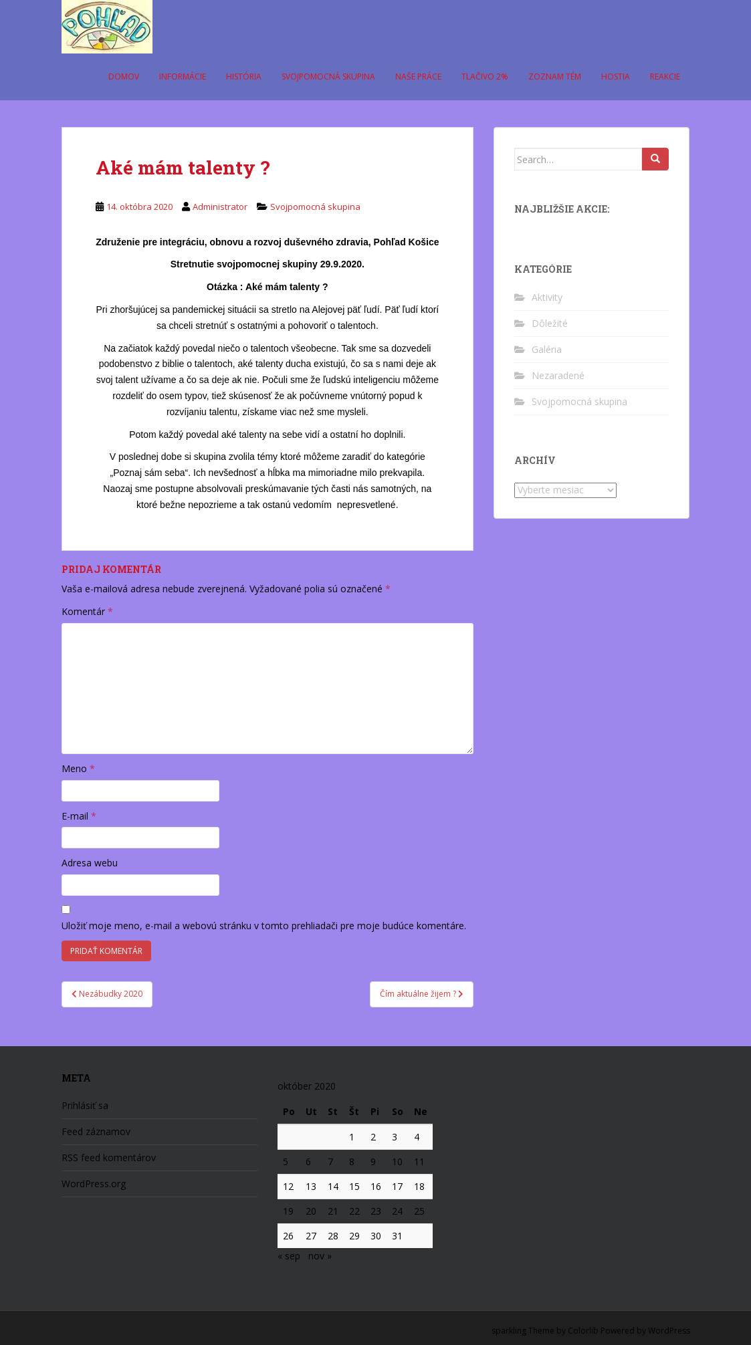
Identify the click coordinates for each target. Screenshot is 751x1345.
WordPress (669, 1330)
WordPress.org (94, 1183)
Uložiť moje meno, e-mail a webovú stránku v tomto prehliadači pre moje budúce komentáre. (264, 925)
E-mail (79, 816)
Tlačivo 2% (484, 76)
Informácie (182, 76)
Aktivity (547, 297)
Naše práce (418, 76)
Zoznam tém (554, 76)
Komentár (87, 611)
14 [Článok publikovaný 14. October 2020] (333, 1186)
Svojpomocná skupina (328, 76)
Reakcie (665, 76)
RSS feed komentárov (109, 1157)
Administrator (220, 207)
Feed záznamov (96, 1131)
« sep (289, 1255)
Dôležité (550, 323)
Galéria (547, 349)
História (243, 76)
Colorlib (583, 1330)
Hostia (615, 76)
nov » (320, 1255)
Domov (123, 76)
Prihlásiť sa (85, 1105)
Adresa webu (90, 862)
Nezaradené (558, 375)
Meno (78, 768)
